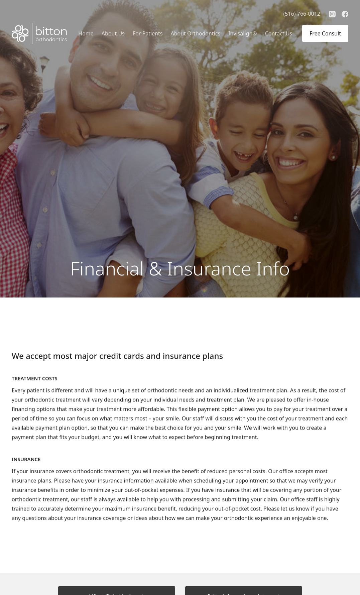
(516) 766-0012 (301, 13)
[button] (113, 33)
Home (86, 33)
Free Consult (325, 33)
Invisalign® (242, 33)
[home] (39, 33)
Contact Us (278, 33)
